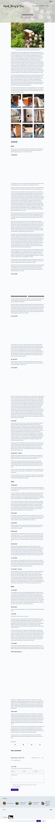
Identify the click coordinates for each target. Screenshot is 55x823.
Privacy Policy (18, 786)
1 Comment (34, 17)
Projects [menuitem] (47, 6)
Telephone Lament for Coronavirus (23, 803)
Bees (30, 17)
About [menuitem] (37, 5)
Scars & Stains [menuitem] (41, 5)
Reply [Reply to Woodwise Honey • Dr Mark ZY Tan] (43, 757)
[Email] (40, 744)
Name (13, 771)
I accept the (16, 786)
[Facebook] (15, 744)
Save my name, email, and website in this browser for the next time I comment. (24, 784)
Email (24, 771)
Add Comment (14, 775)
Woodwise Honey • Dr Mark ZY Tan (17, 757)
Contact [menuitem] (4, 809)
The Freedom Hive (10, 803)
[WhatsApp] (32, 744)
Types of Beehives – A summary (36, 803)
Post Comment (14, 789)
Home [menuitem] (33, 5)
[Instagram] (51, 1)
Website (36, 771)
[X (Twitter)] (50, 1)
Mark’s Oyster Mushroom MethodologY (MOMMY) (47, 803)
